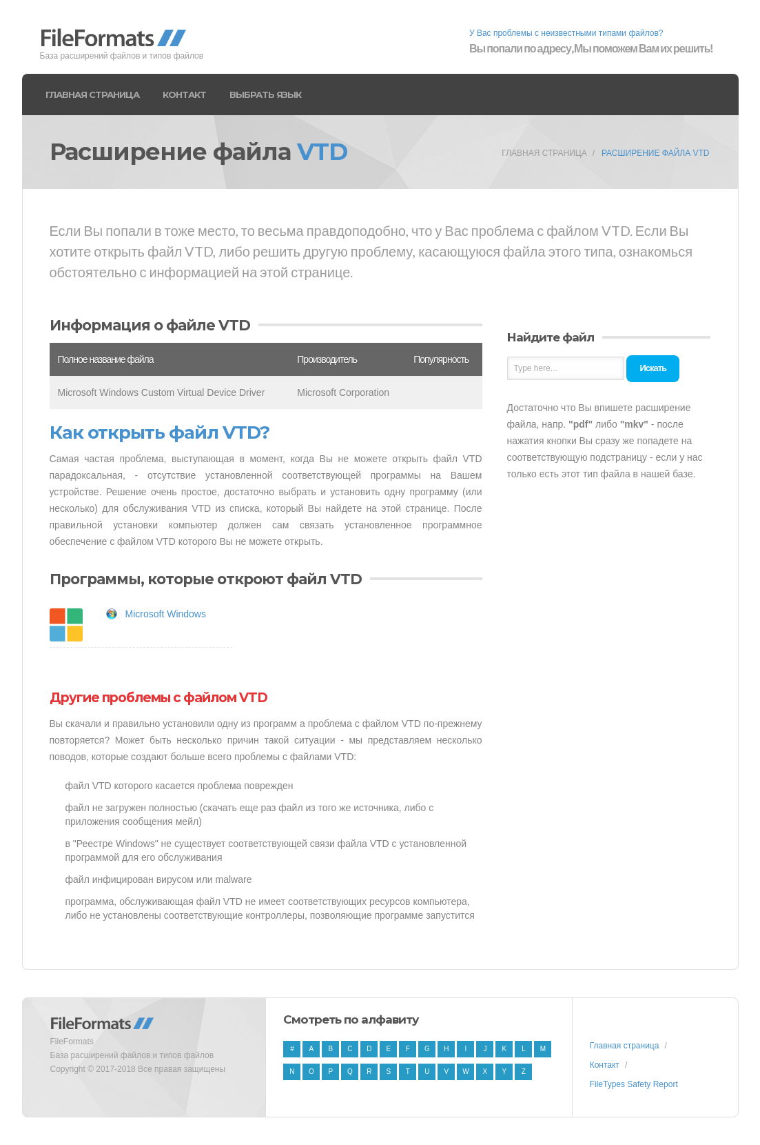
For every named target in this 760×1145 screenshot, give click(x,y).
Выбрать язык (265, 94)
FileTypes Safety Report (634, 1084)
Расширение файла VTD (656, 153)
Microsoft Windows (165, 613)
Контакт (184, 94)
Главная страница (92, 94)
